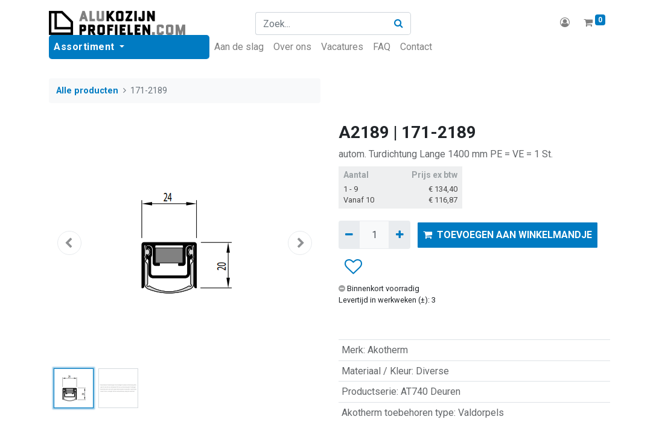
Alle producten (87, 91)
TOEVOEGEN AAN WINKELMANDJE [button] (507, 235)
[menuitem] (239, 47)
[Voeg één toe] (399, 234)
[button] (69, 243)
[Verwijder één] (349, 234)
